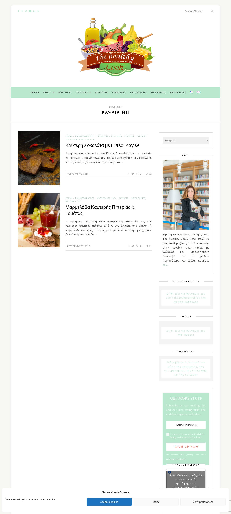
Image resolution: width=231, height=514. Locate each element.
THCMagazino (138, 92)
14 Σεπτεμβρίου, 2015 (78, 246)
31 (149, 246)
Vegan (69, 136)
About (47, 92)
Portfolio (65, 92)
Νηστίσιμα (116, 136)
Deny (156, 501)
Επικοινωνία (158, 92)
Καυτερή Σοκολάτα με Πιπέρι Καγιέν (102, 145)
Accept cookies (109, 501)
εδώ (165, 265)
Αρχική (35, 92)
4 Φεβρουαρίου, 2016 (77, 173)
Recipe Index (178, 92)
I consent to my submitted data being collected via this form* (187, 435)
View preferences (203, 501)
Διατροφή (101, 92)
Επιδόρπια (102, 136)
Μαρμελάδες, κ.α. (106, 198)
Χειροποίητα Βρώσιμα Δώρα (81, 139)
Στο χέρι (129, 136)
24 (149, 173)
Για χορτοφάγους (84, 136)
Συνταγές (82, 92)
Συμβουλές (119, 92)
